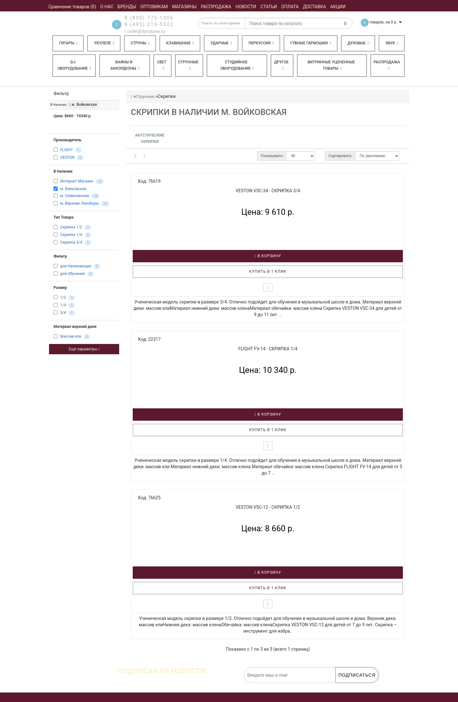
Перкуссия (261, 43)
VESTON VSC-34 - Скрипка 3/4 (268, 190)
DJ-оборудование (74, 65)
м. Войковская (83, 104)
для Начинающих (75, 266)
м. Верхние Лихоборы (79, 203)
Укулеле (104, 43)
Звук (391, 43)
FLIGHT (66, 150)
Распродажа (387, 65)
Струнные (188, 65)
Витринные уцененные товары (331, 65)
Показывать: (272, 156)
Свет (162, 65)
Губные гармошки (310, 43)
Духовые (358, 43)
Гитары (68, 43)
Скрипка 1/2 (71, 227)
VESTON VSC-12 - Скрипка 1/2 (268, 507)
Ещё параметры (84, 349)
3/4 (63, 313)
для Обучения (72, 274)
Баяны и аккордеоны (124, 65)
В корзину (268, 256)
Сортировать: (340, 156)
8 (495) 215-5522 (149, 24)
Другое (281, 65)
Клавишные (180, 43)
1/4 (63, 305)
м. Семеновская (74, 196)
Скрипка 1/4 (71, 235)
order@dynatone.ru (144, 31)
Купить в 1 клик (268, 271)
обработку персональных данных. (348, 686)
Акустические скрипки (149, 138)
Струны (140, 43)
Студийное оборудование (237, 65)
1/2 (63, 298)
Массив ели (70, 337)
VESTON (67, 157)
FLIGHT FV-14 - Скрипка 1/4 (267, 348)
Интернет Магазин (76, 181)
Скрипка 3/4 (71, 242)
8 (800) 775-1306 (149, 18)
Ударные (221, 43)
